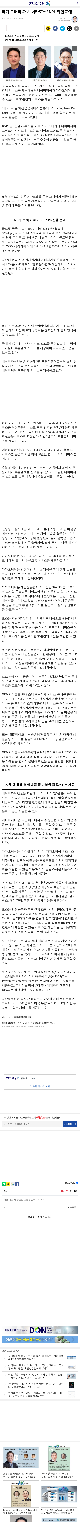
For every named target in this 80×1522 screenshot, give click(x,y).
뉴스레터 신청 (70, 1124)
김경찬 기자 (28, 1078)
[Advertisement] (40, 171)
